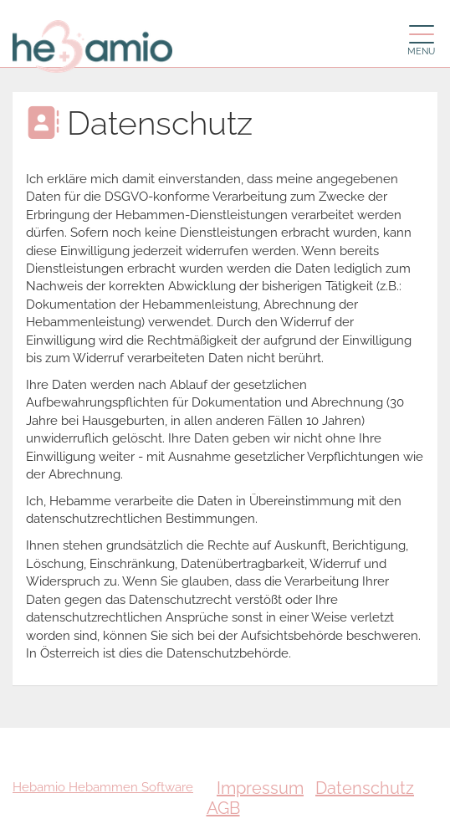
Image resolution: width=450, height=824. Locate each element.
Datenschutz (364, 788)
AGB (223, 808)
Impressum (260, 788)
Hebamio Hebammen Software (103, 787)
